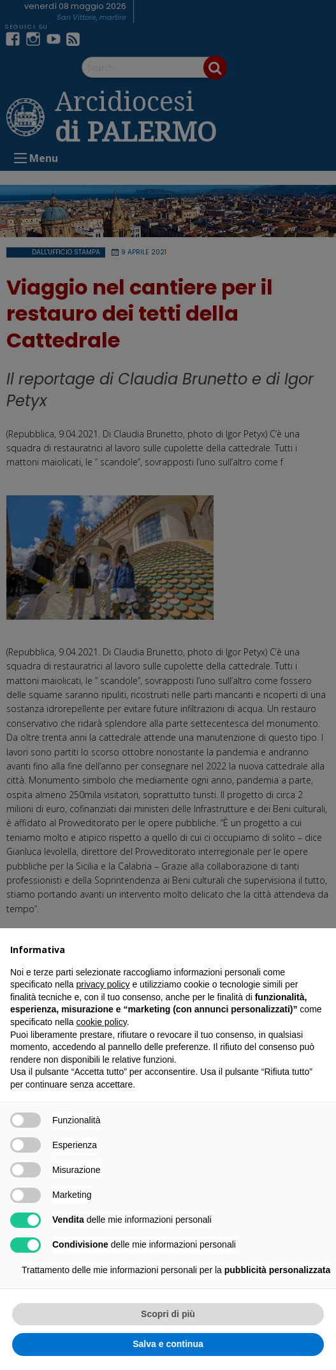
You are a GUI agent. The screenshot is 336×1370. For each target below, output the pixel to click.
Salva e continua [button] (168, 1344)
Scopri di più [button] (168, 1314)
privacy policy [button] (103, 984)
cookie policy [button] (102, 1022)
